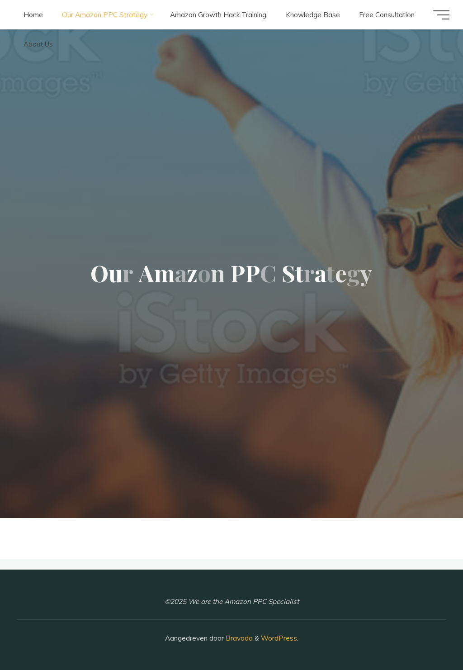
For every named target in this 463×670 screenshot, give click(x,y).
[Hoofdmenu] (441, 14)
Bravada (238, 638)
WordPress (279, 638)
